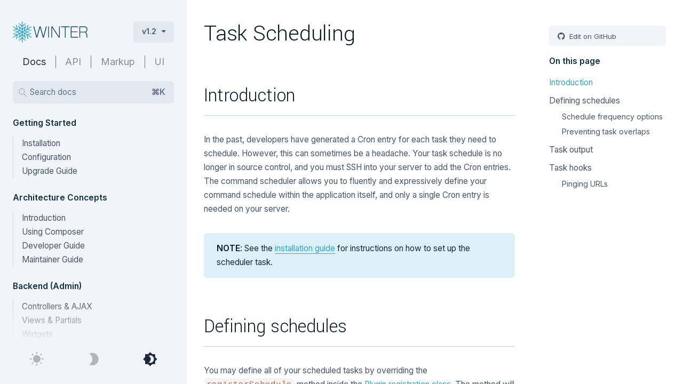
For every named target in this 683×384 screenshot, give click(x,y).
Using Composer (53, 232)
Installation (41, 143)
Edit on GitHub (591, 36)
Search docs (97, 92)
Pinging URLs (585, 183)
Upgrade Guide (49, 171)
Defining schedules (584, 100)
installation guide (305, 248)
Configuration (46, 157)
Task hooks (570, 168)
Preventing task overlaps (606, 131)
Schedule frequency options (612, 116)
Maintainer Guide (52, 259)
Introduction (44, 218)
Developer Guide (53, 246)
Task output (571, 150)
